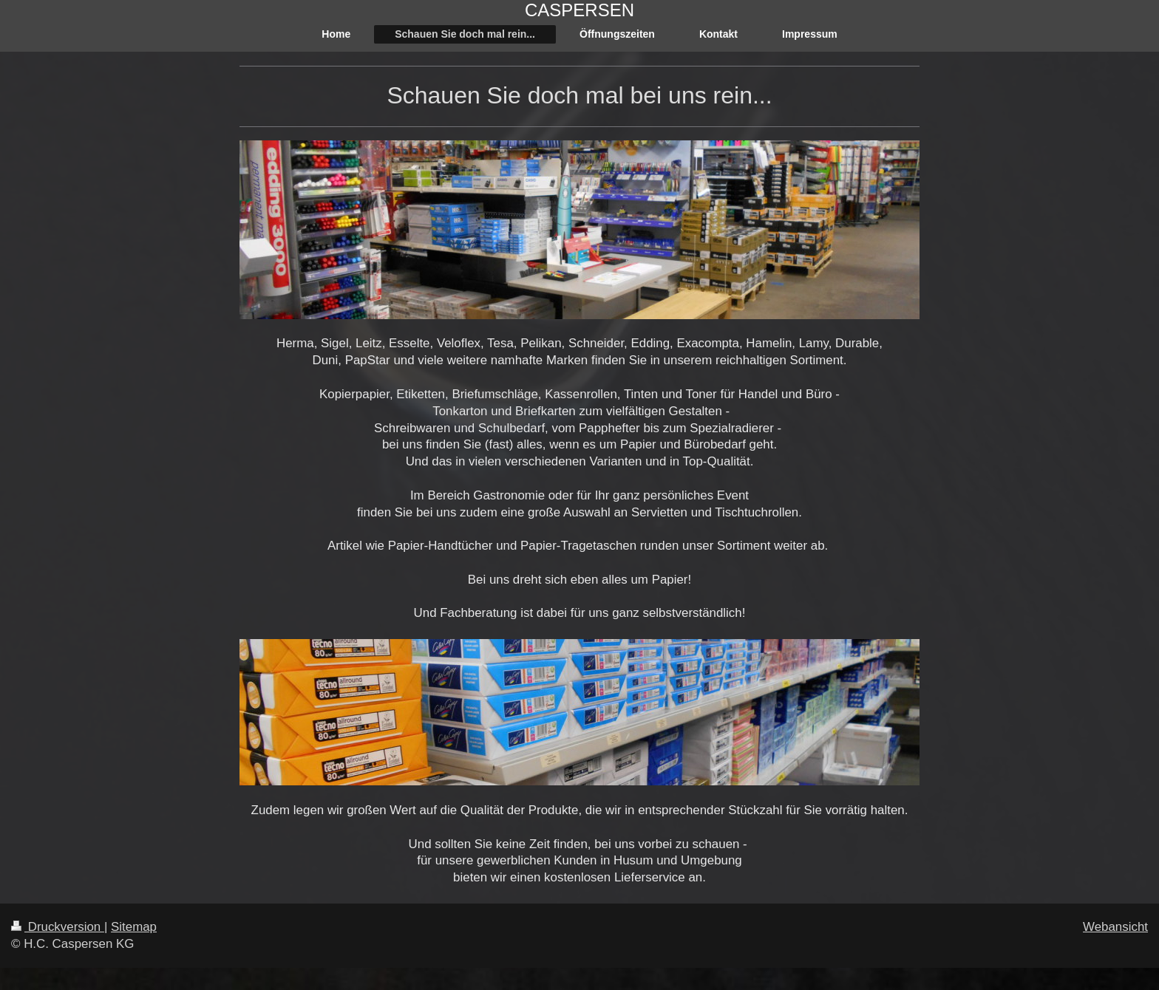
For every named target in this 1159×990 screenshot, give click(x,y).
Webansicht (1115, 927)
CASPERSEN (579, 10)
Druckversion (57, 927)
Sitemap (134, 927)
